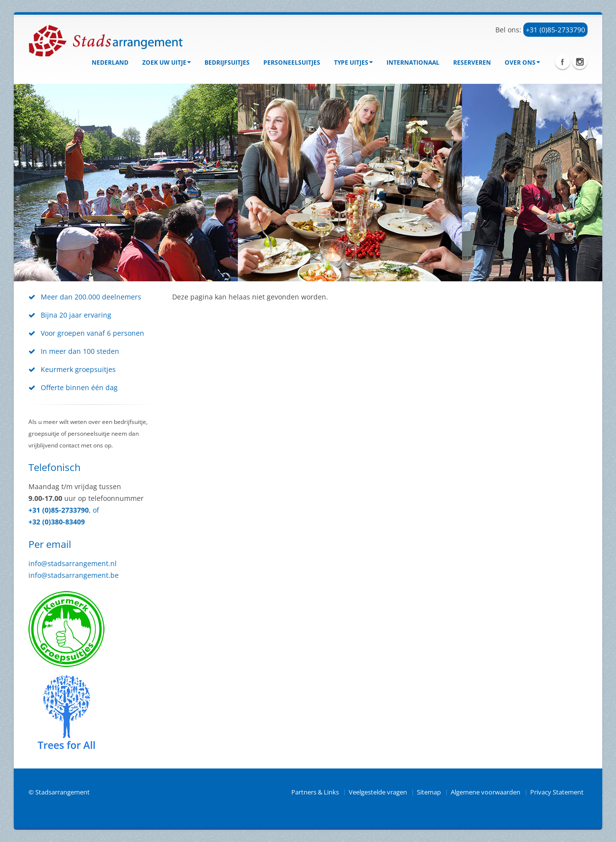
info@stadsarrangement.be (73, 575)
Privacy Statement (557, 792)
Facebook (562, 61)
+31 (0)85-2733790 (555, 29)
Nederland (110, 62)
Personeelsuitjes (291, 62)
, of (94, 510)
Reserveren (472, 62)
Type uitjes (353, 62)
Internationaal (412, 62)
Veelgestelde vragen (378, 792)
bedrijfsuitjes (227, 62)
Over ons (522, 62)
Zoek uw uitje (166, 62)
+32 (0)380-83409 (56, 521)
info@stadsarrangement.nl (72, 563)
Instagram (579, 61)
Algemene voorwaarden (485, 792)
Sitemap (429, 792)
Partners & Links (315, 792)
